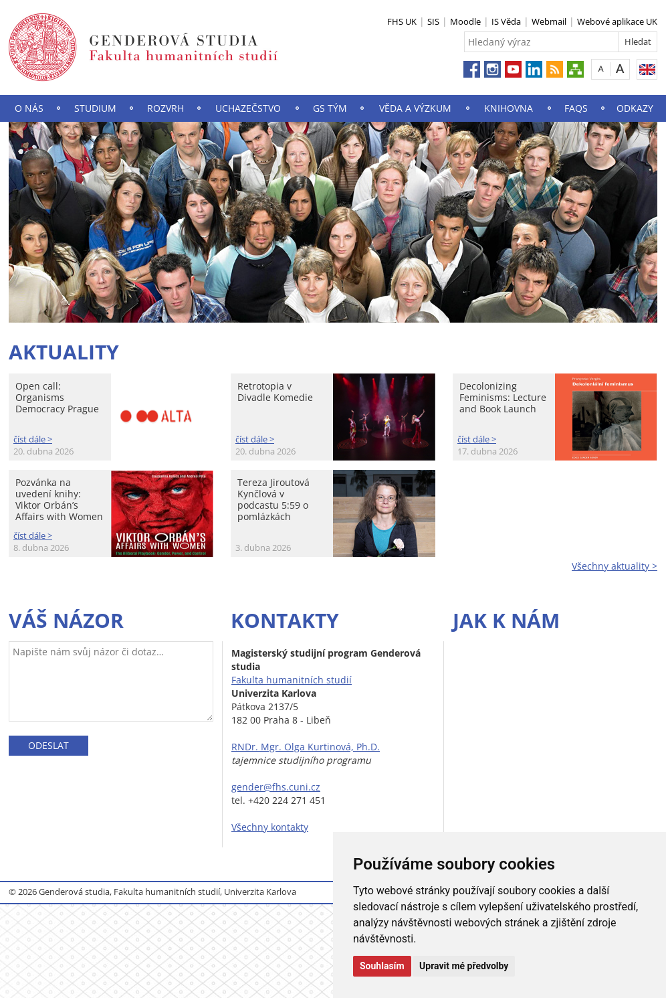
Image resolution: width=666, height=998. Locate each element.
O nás (29, 108)
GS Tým (330, 108)
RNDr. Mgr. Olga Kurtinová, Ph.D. (305, 746)
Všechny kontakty (269, 827)
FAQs (576, 108)
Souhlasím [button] (382, 966)
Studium (95, 108)
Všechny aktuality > (614, 566)
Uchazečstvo (248, 108)
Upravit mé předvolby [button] (463, 966)
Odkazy (635, 108)
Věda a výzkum (415, 108)
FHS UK (402, 21)
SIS (433, 21)
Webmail (549, 21)
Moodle (465, 21)
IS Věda (506, 21)
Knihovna (508, 108)
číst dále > (32, 439)
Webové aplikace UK (617, 21)
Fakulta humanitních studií (291, 679)
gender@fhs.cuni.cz (275, 786)
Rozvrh (165, 108)
